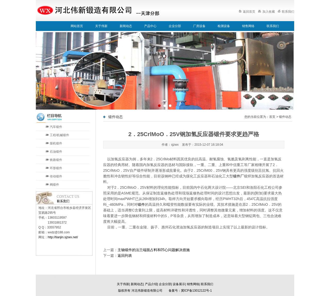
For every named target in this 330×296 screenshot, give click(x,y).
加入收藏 (266, 11)
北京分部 (101, 277)
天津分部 (119, 277)
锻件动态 (285, 117)
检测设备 (224, 26)
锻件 (141, 204)
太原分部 (156, 277)
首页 (272, 117)
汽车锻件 (56, 127)
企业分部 (175, 26)
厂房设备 (199, 26)
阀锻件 (54, 184)
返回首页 (247, 11)
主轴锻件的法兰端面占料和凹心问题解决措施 (154, 250)
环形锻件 (56, 168)
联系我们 (286, 11)
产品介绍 (151, 284)
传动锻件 (56, 176)
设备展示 (179, 284)
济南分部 (138, 277)
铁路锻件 (56, 160)
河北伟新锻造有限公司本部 (69, 277)
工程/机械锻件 (59, 135)
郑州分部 (175, 277)
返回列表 (125, 255)
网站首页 (77, 26)
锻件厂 (238, 176)
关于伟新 (101, 26)
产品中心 (150, 26)
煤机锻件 (56, 143)
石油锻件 (56, 151)
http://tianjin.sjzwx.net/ (63, 237)
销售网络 (248, 26)
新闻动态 (126, 26)
